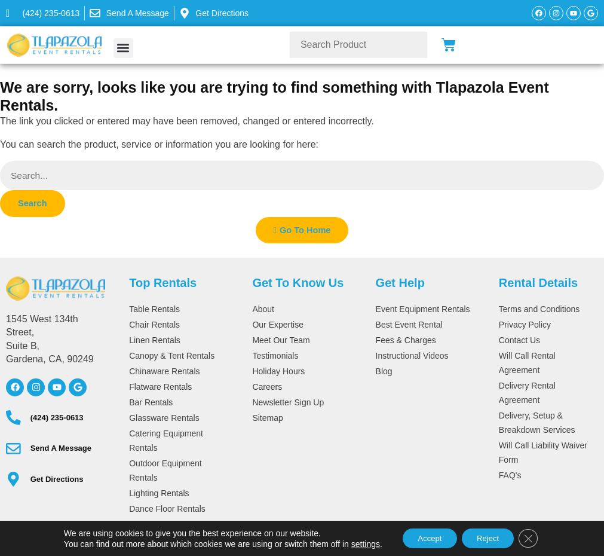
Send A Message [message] (57, 450)
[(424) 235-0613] (12, 420)
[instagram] (36, 389)
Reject (490, 537)
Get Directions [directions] (54, 480)
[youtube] (57, 389)
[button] (123, 48)
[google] (78, 389)
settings (356, 543)
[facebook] (15, 389)
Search (34, 204)
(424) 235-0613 (54, 419)
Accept (425, 537)
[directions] (12, 481)
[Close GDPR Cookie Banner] (535, 537)
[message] (129, 13)
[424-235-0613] (42, 13)
